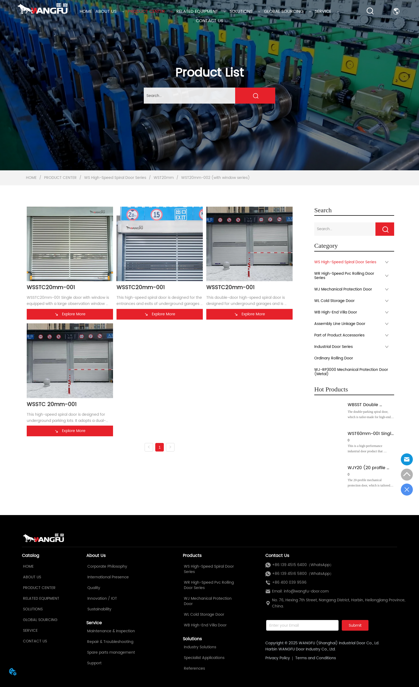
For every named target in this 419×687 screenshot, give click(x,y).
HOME (86, 11)
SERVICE (327, 11)
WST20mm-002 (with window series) (215, 178)
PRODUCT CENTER (150, 11)
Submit (355, 625)
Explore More (70, 314)
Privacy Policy (277, 658)
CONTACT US (209, 20)
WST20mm (164, 178)
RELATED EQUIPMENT (201, 11)
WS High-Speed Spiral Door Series (115, 178)
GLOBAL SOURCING (287, 11)
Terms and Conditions (315, 658)
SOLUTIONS (245, 11)
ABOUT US (110, 11)
